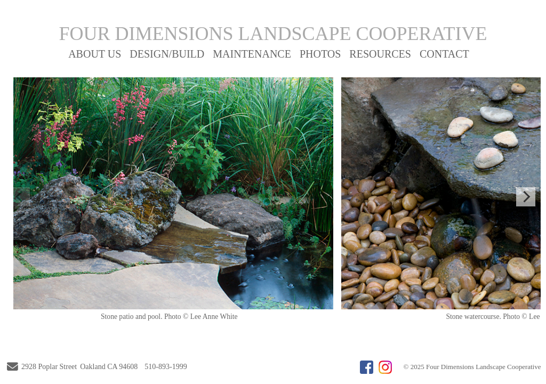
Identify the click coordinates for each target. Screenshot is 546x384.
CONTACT (444, 54)
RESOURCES (380, 54)
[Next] (525, 196)
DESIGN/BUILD (167, 54)
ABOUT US (94, 54)
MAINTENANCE (252, 54)
